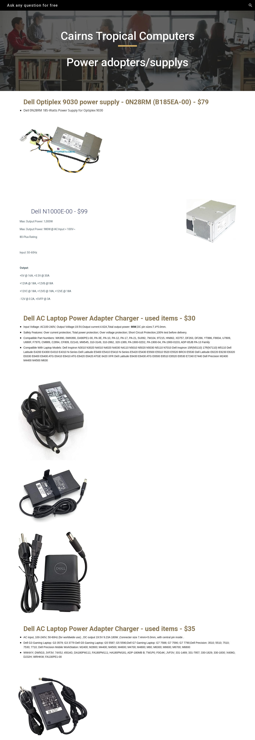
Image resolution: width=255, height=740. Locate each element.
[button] (250, 5)
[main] (127, 50)
